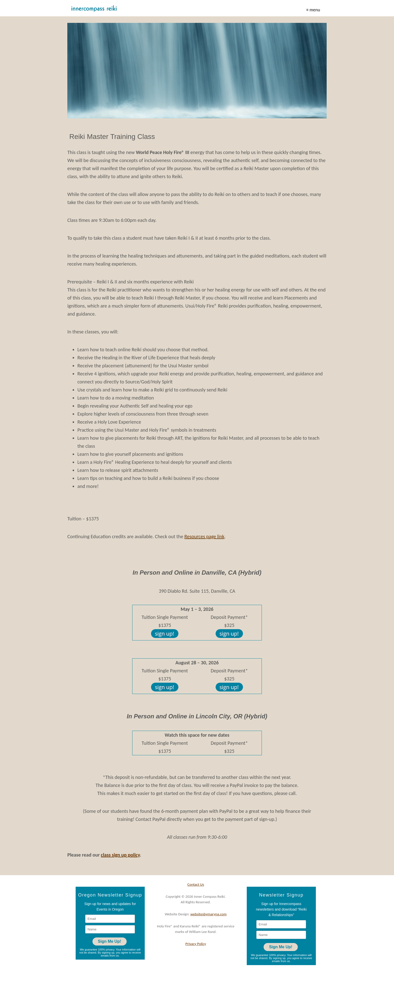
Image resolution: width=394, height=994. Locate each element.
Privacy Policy (195, 943)
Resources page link (204, 536)
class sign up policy (120, 855)
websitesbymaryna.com (208, 914)
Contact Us (195, 884)
